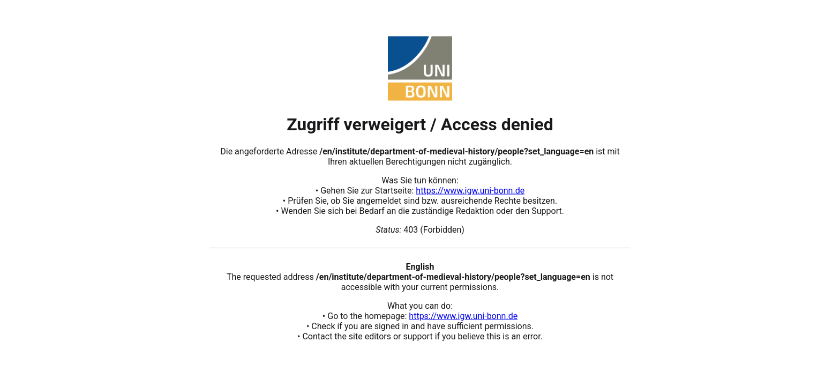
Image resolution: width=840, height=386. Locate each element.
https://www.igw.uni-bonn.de (470, 190)
